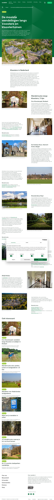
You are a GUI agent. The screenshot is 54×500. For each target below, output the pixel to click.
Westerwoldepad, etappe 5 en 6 (37, 263)
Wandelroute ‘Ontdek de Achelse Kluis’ (9, 185)
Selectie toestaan (27, 259)
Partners (4, 485)
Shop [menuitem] (40, 2)
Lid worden (5, 480)
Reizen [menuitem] (19, 2)
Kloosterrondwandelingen (7, 135)
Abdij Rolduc (5, 277)
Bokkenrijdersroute (34, 313)
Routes (7, 7)
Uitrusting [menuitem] (35, 2)
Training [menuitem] (23, 2)
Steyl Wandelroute (5, 239)
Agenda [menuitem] (10, 2)
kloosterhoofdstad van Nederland (11, 129)
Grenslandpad (4, 184)
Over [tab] (41, 242)
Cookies (50, 499)
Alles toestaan (40, 259)
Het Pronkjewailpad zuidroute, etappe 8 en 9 (39, 264)
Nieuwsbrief (5, 478)
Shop (3, 487)
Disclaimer (34, 499)
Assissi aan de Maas (14, 128)
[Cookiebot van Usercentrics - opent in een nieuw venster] (43, 240)
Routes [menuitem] (14, 2)
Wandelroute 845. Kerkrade (36, 310)
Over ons (4, 475)
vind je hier (42, 266)
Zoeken (49, 2)
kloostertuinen (34, 204)
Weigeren (13, 259)
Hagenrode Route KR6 (35, 309)
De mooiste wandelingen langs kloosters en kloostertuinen (22, 7)
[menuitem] (4, 2)
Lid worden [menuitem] (11, 3)
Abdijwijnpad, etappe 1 (35, 308)
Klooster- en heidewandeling (7, 187)
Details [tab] (27, 242)
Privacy (29, 499)
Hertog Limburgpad (35, 307)
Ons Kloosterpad (5, 134)
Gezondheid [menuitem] (29, 2)
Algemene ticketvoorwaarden (43, 499)
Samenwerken (6, 482)
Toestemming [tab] (13, 242)
